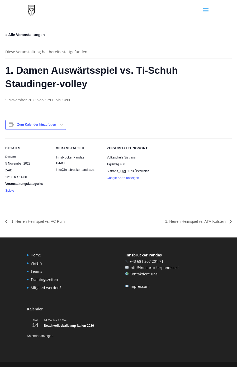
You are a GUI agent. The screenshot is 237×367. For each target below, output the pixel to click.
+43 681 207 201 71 (146, 261)
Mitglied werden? (46, 287)
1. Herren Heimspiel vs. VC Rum (37, 221)
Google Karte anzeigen (123, 178)
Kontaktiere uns (144, 273)
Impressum (140, 286)
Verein (36, 263)
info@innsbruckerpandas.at (154, 267)
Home (36, 254)
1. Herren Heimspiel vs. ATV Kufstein (196, 221)
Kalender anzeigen (40, 336)
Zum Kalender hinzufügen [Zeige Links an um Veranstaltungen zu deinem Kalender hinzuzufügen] (36, 124)
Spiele (9, 190)
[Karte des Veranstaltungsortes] (185, 174)
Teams (36, 271)
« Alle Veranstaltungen (25, 35)
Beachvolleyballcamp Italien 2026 (69, 326)
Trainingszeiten (44, 279)
